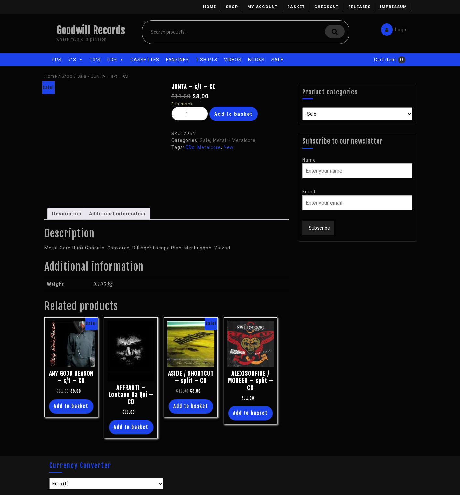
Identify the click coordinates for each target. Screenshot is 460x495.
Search (335, 31)
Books (256, 59)
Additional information (117, 213)
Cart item (385, 59)
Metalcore (209, 147)
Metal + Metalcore (234, 140)
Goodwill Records (90, 30)
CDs (115, 59)
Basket (296, 7)
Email (308, 191)
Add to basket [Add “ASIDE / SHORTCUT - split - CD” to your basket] (190, 406)
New (229, 147)
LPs (57, 59)
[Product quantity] (189, 114)
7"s (75, 59)
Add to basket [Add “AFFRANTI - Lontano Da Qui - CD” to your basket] (131, 427)
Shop (232, 7)
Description (66, 213)
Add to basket (233, 114)
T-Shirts (206, 59)
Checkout (326, 7)
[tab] (66, 214)
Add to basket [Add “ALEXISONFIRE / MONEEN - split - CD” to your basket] (250, 413)
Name (309, 160)
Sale (277, 59)
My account (262, 7)
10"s (95, 59)
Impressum (393, 7)
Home (209, 7)
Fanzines (177, 59)
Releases (359, 7)
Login (393, 28)
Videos (233, 59)
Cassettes (144, 59)
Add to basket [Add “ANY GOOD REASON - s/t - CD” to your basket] (71, 406)
